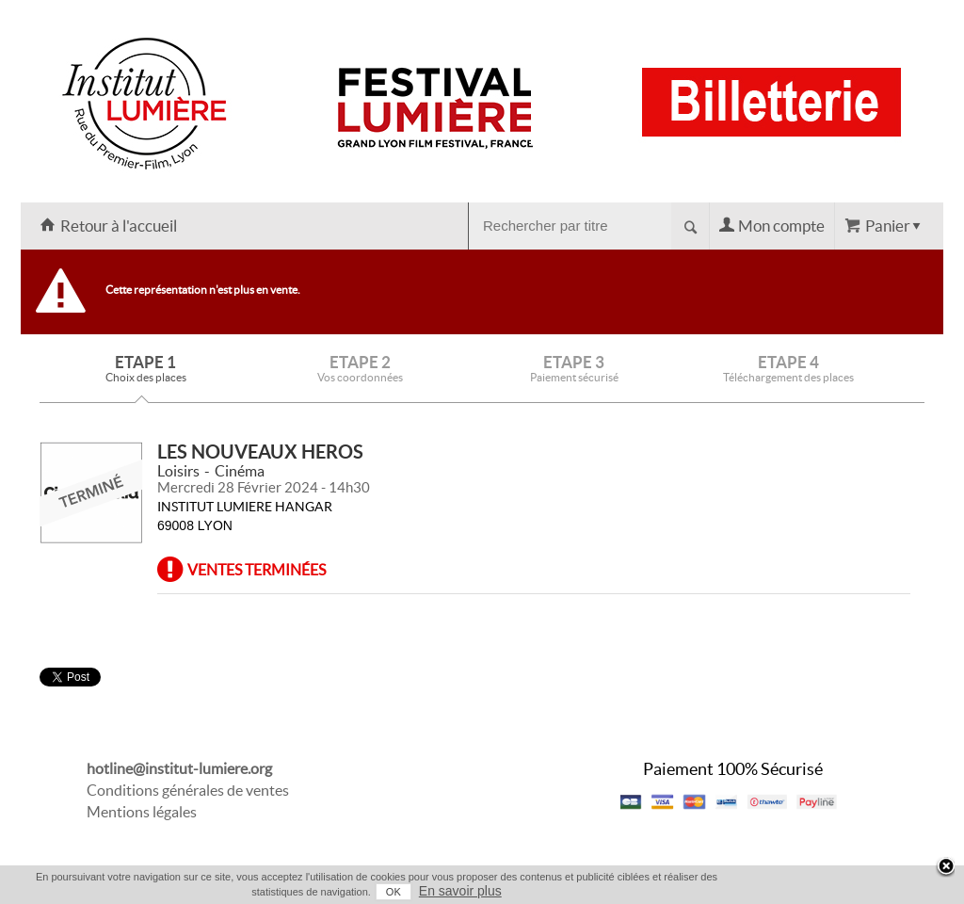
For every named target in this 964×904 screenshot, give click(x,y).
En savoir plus (460, 890)
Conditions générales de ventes (188, 790)
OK (393, 891)
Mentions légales (142, 811)
